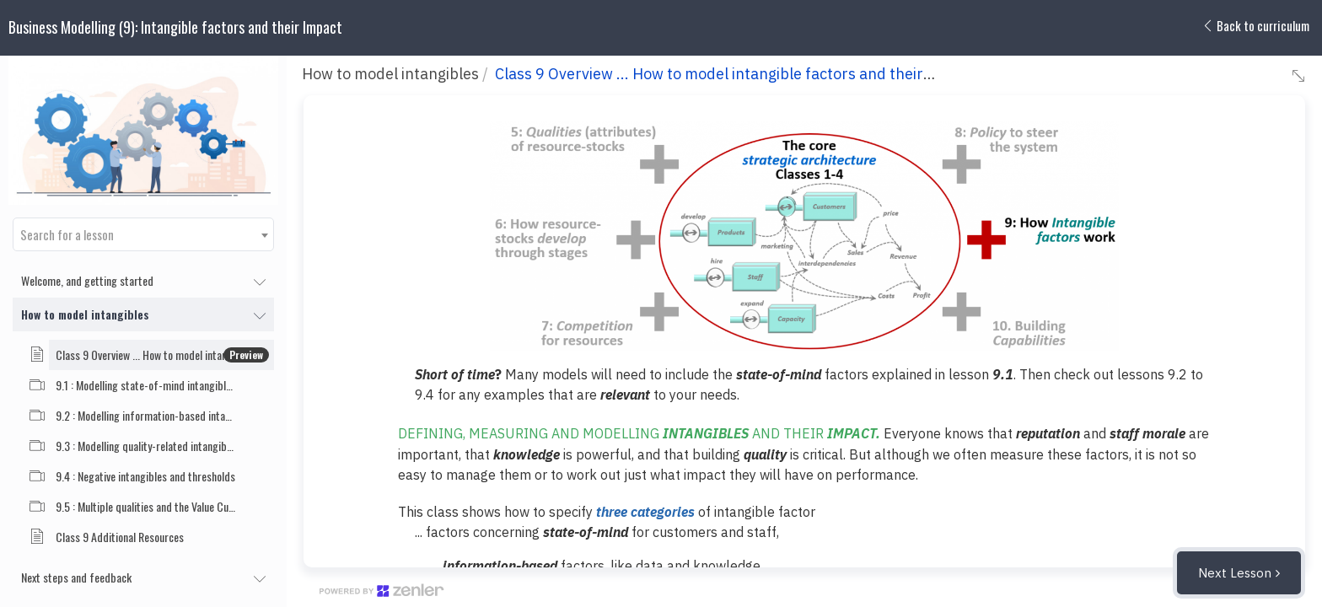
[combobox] (143, 234)
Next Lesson (1234, 573)
